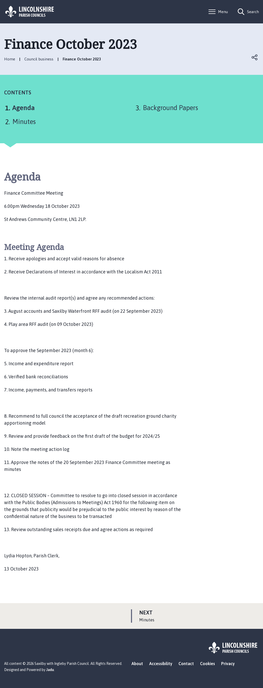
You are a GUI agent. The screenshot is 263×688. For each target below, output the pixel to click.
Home (9, 59)
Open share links (255, 57)
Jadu (50, 670)
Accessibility (160, 663)
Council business (38, 59)
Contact (186, 663)
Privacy (228, 663)
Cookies (207, 663)
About (137, 663)
